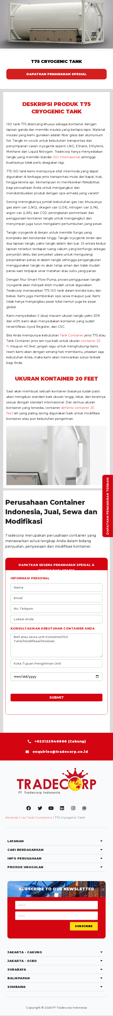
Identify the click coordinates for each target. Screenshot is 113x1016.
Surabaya (16, 969)
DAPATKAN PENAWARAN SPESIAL (56, 74)
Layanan (15, 841)
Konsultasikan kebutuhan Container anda (53, 628)
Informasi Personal (30, 578)
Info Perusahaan (24, 858)
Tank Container (71, 335)
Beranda (11, 817)
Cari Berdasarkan (25, 850)
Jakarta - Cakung (24, 952)
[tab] (56, 841)
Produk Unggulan (25, 867)
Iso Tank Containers (36, 817)
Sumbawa (16, 987)
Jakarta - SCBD (22, 961)
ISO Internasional (66, 157)
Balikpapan (18, 978)
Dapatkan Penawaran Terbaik (108, 506)
